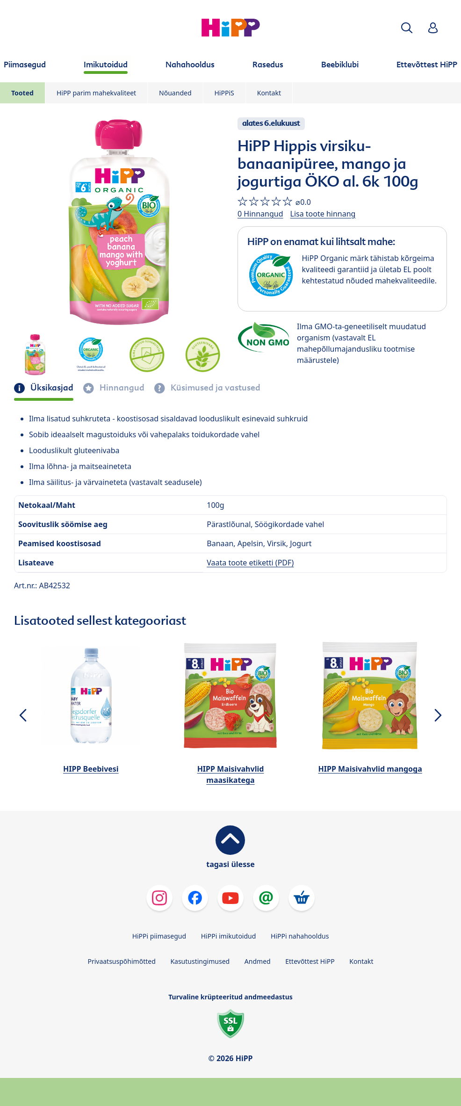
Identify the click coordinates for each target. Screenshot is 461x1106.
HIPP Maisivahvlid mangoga (370, 769)
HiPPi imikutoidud (228, 936)
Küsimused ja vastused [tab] (214, 388)
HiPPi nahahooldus (300, 936)
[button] (406, 27)
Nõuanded (175, 92)
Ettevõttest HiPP (309, 961)
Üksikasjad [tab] (51, 388)
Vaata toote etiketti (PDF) (250, 562)
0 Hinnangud (260, 214)
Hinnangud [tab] (121, 388)
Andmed (258, 961)
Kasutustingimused (200, 961)
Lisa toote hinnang (323, 214)
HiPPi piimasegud (159, 936)
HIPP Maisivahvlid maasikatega (230, 774)
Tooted (22, 92)
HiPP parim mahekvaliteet (96, 92)
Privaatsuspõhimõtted (121, 961)
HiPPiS (224, 92)
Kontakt (269, 92)
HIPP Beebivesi (91, 769)
